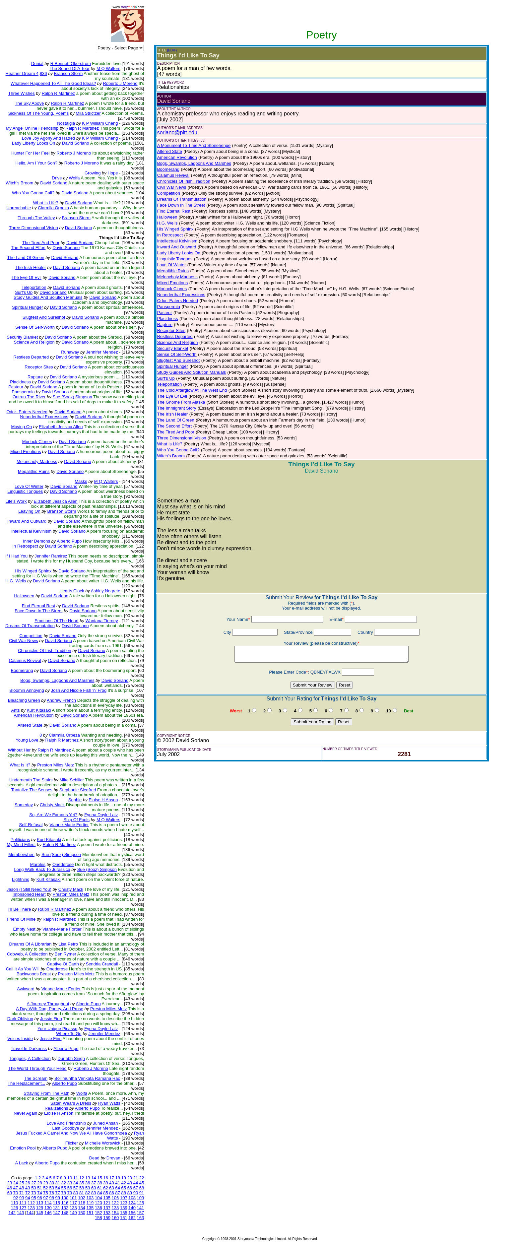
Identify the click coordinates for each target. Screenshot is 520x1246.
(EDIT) (172, 50)
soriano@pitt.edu (177, 132)
